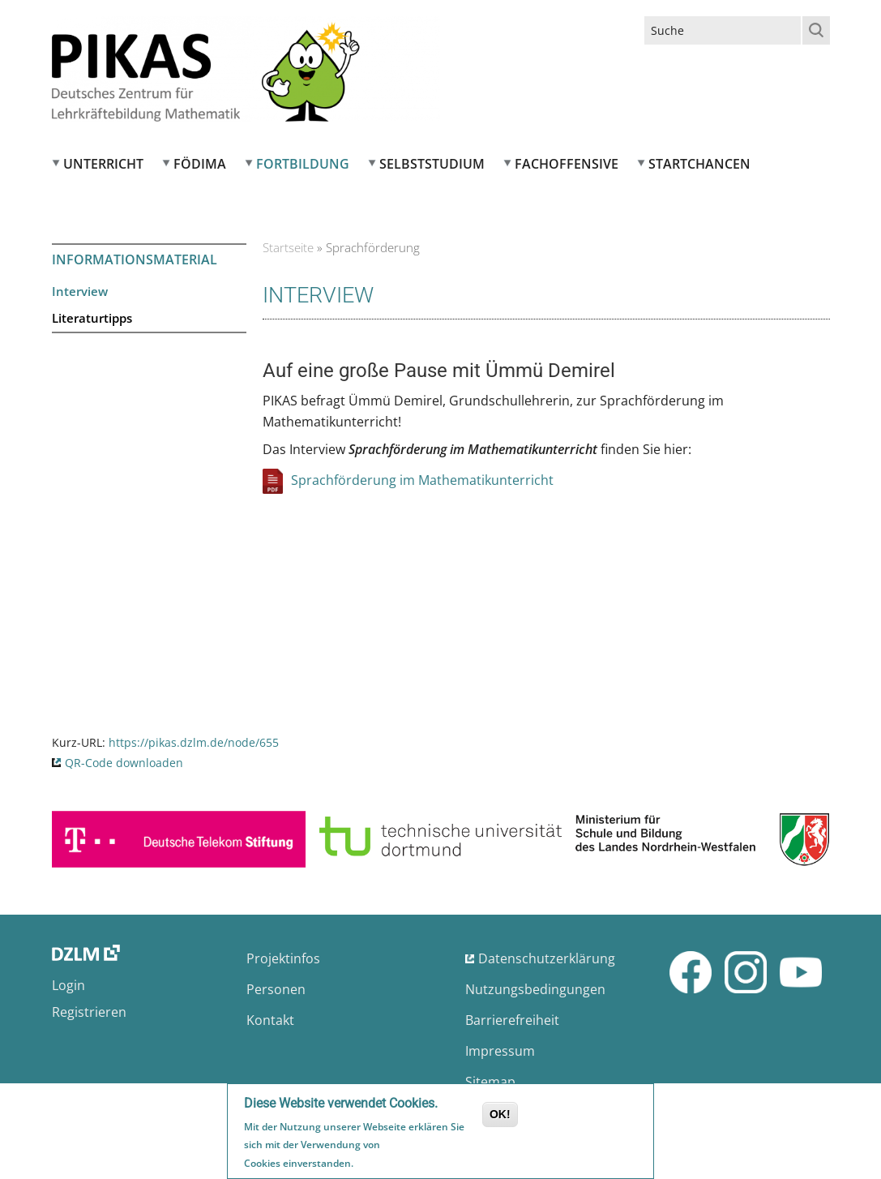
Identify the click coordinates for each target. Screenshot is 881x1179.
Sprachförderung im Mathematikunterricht (422, 480)
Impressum (500, 1051)
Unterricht (103, 164)
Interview (80, 291)
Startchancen (699, 164)
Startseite (288, 247)
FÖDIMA (199, 164)
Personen (276, 989)
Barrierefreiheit (512, 1020)
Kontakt (270, 1020)
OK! (500, 1116)
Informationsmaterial (134, 259)
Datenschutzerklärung (546, 958)
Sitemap (490, 1082)
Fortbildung (302, 164)
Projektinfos (283, 958)
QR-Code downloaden (124, 762)
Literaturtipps (92, 318)
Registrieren (89, 1012)
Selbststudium (432, 164)
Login (68, 985)
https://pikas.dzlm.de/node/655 (194, 742)
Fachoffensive (566, 164)
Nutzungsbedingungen (535, 989)
